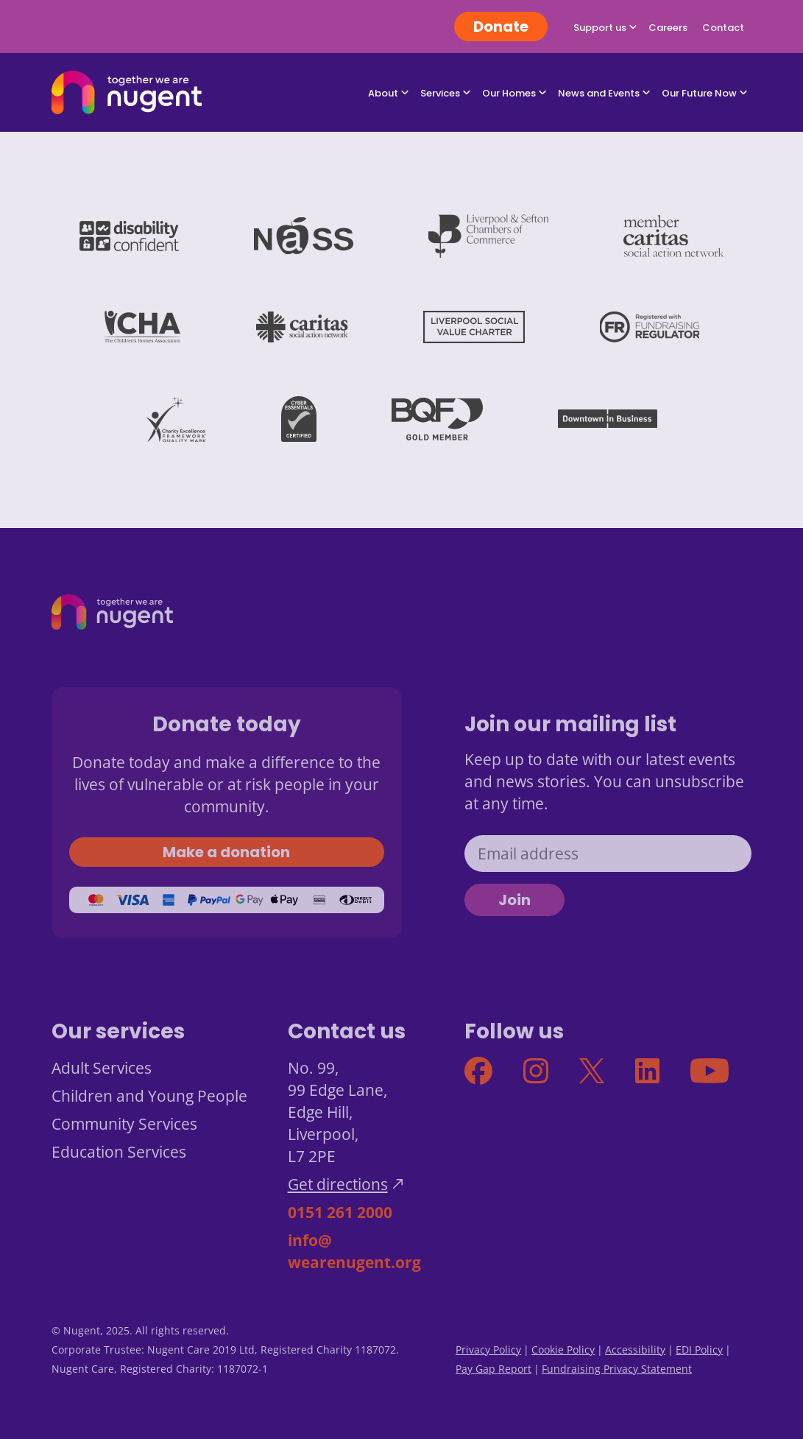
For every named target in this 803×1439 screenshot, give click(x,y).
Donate (500, 26)
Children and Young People (149, 1096)
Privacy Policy (488, 1350)
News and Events (599, 93)
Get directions (338, 1184)
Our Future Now (699, 93)
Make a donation (226, 852)
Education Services (119, 1151)
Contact (723, 28)
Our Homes (509, 93)
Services (440, 93)
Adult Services (102, 1068)
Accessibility (635, 1350)
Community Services (124, 1123)
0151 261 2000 (340, 1212)
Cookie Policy (563, 1350)
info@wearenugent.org (354, 1251)
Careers (667, 28)
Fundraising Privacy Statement (617, 1369)
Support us (599, 28)
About (383, 93)
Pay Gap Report (493, 1369)
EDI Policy (699, 1350)
